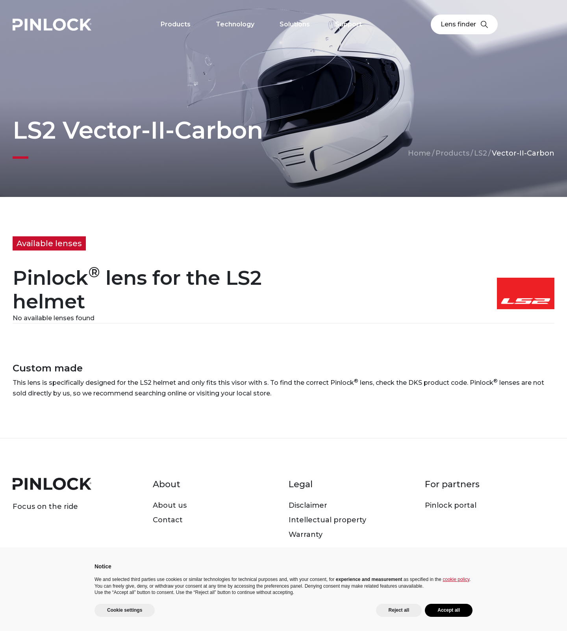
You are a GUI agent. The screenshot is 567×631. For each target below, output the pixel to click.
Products (452, 153)
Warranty (305, 534)
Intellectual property (327, 520)
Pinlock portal (450, 505)
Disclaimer (308, 505)
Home (419, 153)
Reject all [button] (399, 610)
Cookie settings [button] (124, 610)
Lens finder (464, 24)
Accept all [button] (448, 610)
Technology (235, 24)
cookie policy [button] (456, 579)
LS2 (480, 153)
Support (348, 24)
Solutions (295, 24)
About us (170, 505)
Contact (168, 520)
